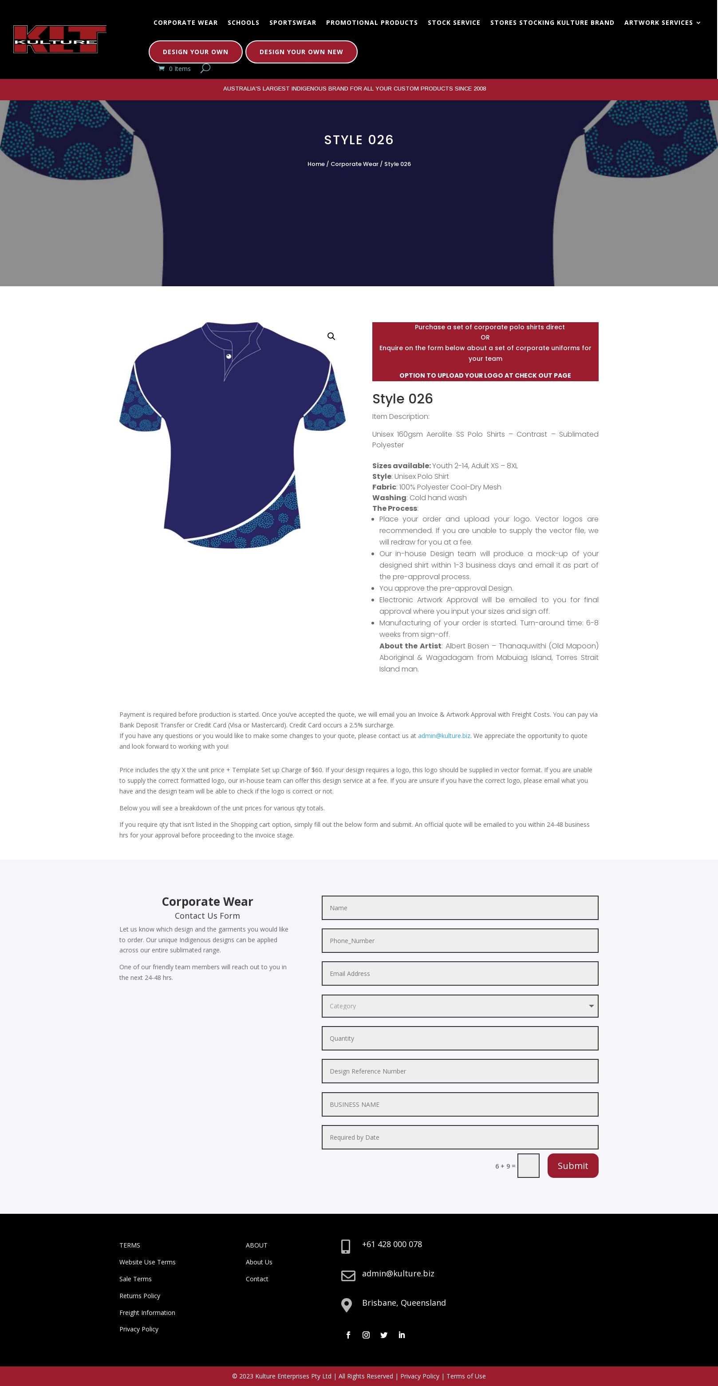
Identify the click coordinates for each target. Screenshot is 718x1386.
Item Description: (401, 416)
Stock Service (454, 22)
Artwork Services (658, 22)
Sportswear (292, 22)
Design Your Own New (301, 51)
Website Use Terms (147, 1262)
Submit (573, 1166)
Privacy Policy (138, 1329)
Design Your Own (196, 51)
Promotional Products (372, 22)
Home (316, 164)
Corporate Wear (186, 22)
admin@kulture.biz (444, 735)
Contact (257, 1279)
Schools (244, 22)
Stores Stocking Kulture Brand (552, 22)
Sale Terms (135, 1279)
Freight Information (147, 1312)
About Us (259, 1262)
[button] (331, 336)
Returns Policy (139, 1295)
